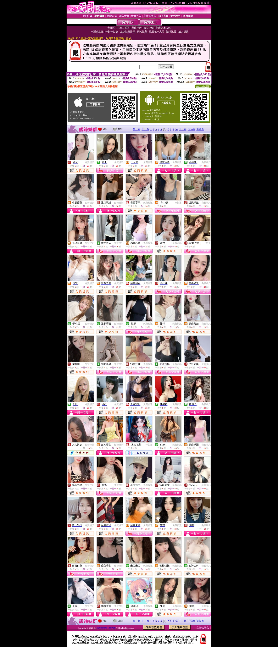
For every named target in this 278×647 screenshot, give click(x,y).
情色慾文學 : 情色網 (106, 628)
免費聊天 (89, 444)
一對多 (178, 202)
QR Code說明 (202, 86)
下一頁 (182, 129)
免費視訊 (89, 162)
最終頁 (200, 129)
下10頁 (191, 129)
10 (176, 129)
